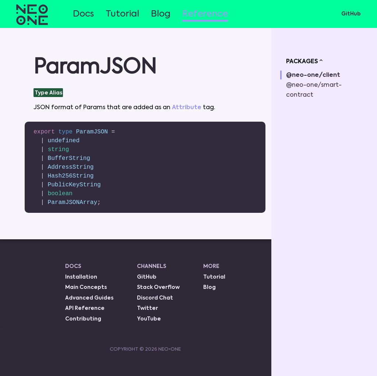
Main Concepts (86, 287)
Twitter (147, 308)
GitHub (351, 14)
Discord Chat (155, 298)
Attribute (187, 108)
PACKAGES (305, 61)
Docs (83, 14)
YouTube (149, 319)
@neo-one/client (313, 75)
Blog (160, 14)
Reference (205, 14)
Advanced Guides (89, 298)
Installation (81, 277)
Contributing (83, 319)
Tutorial (122, 14)
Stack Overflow (158, 287)
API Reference (85, 308)
